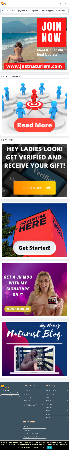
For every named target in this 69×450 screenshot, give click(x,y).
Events (48, 417)
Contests (49, 404)
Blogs (48, 414)
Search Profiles (51, 390)
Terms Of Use (28, 394)
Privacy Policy (28, 397)
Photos (48, 400)
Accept (49, 447)
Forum (48, 410)
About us (27, 390)
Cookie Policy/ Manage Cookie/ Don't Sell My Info (34, 404)
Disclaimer (27, 400)
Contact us (10, 396)
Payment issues (28, 430)
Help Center (27, 427)
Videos (48, 397)
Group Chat (50, 394)
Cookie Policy (41, 447)
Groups (48, 407)
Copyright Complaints (30, 437)
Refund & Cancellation (31, 433)
